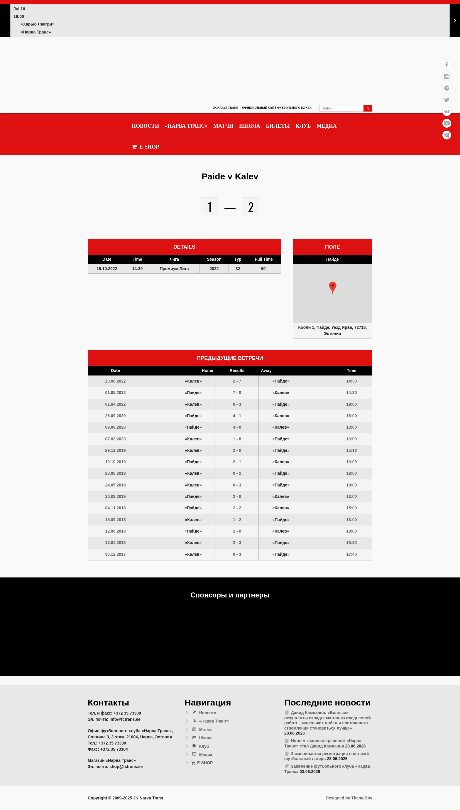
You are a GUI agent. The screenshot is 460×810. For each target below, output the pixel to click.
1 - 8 (237, 439)
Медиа (326, 126)
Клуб (303, 126)
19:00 (351, 404)
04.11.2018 (115, 508)
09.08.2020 (115, 427)
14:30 (351, 381)
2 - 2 (237, 508)
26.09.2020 (115, 415)
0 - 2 (237, 473)
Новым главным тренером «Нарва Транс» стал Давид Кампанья (322, 743)
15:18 (351, 450)
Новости (145, 126)
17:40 (351, 554)
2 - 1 (237, 461)
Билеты (278, 126)
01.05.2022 (115, 392)
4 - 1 (237, 415)
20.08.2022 (115, 381)
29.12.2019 (115, 450)
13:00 (351, 427)
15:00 (351, 508)
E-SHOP (145, 147)
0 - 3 (237, 404)
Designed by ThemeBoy (349, 798)
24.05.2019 (115, 485)
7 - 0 (237, 392)
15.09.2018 (115, 519)
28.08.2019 (115, 473)
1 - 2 (237, 519)
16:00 (351, 415)
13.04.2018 (115, 542)
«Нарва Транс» (186, 126)
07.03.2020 (115, 439)
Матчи (223, 126)
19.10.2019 (115, 461)
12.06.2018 (115, 531)
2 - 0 (237, 450)
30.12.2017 (115, 554)
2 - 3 (237, 542)
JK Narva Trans (225, 107)
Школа (249, 126)
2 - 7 (237, 381)
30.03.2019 (115, 496)
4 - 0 (237, 427)
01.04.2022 (115, 404)
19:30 (351, 542)
